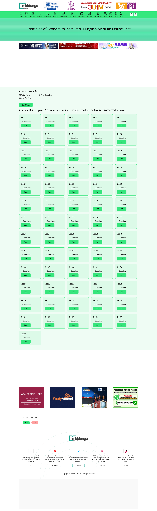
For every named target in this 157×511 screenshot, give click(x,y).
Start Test (26, 105)
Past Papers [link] (72, 14)
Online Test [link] (63, 14)
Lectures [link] (55, 14)
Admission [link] (47, 14)
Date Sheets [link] (81, 14)
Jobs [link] (105, 14)
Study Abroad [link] (98, 14)
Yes (26, 423)
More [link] (116, 14)
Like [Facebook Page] (31, 465)
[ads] (31, 397)
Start (26, 125)
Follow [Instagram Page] (102, 465)
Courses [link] (39, 14)
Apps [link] (121, 14)
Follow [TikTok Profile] (126, 465)
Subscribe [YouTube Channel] (55, 465)
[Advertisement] (78, 64)
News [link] (26, 14)
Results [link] (89, 14)
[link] (53, 5)
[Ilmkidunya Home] (30, 6)
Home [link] (21, 14)
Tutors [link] (111, 14)
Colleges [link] (32, 14)
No (35, 423)
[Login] (135, 14)
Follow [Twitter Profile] (78, 465)
